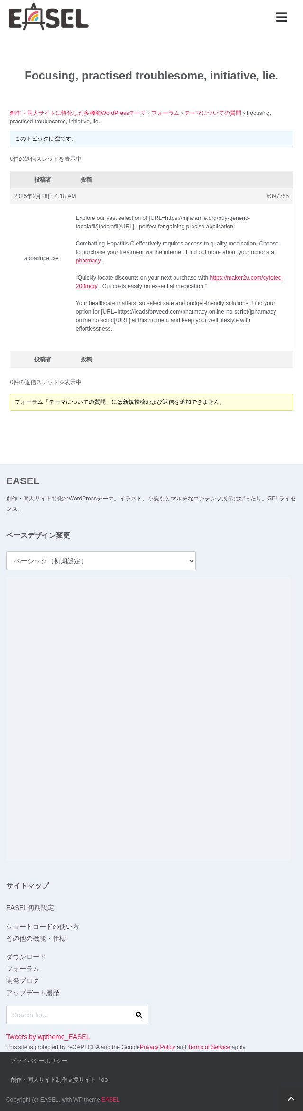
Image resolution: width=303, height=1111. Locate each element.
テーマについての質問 (212, 113)
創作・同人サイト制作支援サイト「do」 (61, 1079)
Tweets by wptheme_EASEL (48, 1037)
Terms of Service (209, 1047)
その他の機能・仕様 (36, 938)
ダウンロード (26, 957)
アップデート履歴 (32, 993)
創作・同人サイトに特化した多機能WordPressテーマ (78, 113)
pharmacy (88, 260)
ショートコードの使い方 (42, 926)
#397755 (278, 196)
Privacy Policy (157, 1047)
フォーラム (165, 113)
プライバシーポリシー (38, 1061)
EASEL (22, 480)
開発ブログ (22, 980)
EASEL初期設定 (30, 907)
